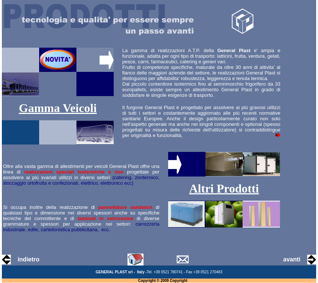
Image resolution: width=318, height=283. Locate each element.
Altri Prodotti (224, 188)
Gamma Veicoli (58, 108)
